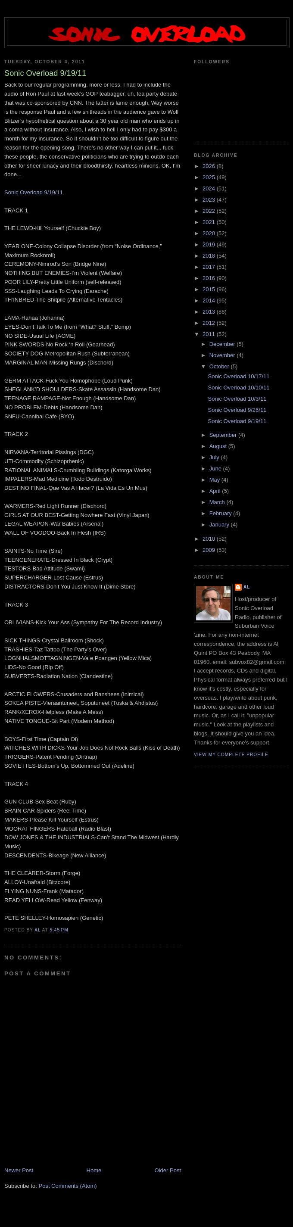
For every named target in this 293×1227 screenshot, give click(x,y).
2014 (210, 300)
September (223, 435)
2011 (210, 334)
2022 (210, 211)
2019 (210, 244)
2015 (210, 289)
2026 (210, 166)
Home (94, 1170)
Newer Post (18, 1170)
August (218, 446)
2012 (210, 323)
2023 (210, 199)
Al (246, 587)
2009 (210, 550)
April (215, 491)
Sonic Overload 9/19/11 (33, 192)
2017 (210, 267)
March (218, 502)
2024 (210, 188)
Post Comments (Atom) (68, 1186)
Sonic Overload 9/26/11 (237, 410)
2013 (210, 311)
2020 (210, 233)
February (221, 513)
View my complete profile (231, 754)
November (223, 355)
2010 (210, 539)
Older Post (168, 1170)
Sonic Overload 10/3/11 (237, 399)
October (220, 366)
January (220, 524)
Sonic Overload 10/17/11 (238, 376)
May (215, 479)
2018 (210, 255)
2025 (210, 177)
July (215, 457)
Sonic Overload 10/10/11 (238, 387)
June (216, 468)
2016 (210, 278)
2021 (210, 222)
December (223, 344)
